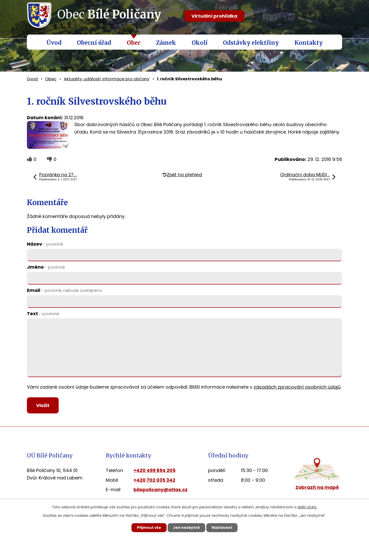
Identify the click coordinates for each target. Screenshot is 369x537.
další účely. (307, 507)
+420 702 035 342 (154, 480)
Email (64, 290)
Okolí (200, 42)
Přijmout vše (149, 527)
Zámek (166, 42)
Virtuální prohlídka (214, 16)
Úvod (53, 42)
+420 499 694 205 (155, 470)
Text (43, 313)
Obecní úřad (94, 42)
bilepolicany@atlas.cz (161, 490)
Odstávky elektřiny (251, 42)
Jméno (46, 267)
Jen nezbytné (186, 527)
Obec (134, 42)
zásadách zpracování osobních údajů (297, 387)
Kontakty (308, 42)
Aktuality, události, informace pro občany (106, 79)
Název (45, 244)
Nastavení (222, 527)
